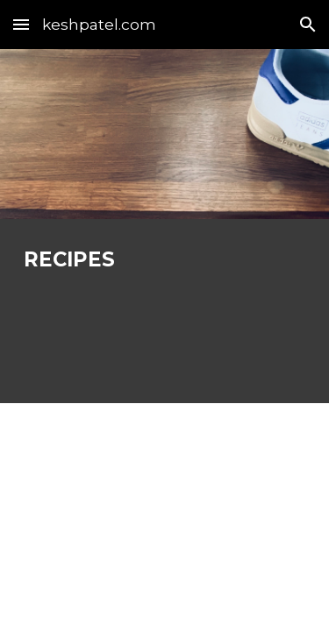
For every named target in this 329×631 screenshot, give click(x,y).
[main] (165, 260)
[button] (21, 24)
